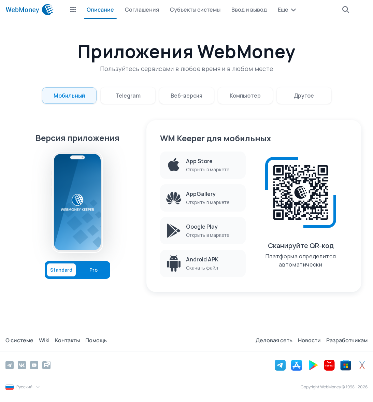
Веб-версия (186, 95)
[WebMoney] (29, 9)
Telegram (128, 95)
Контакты (67, 340)
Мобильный (69, 95)
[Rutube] (46, 365)
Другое (304, 95)
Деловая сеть (274, 340)
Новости (309, 340)
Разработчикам (347, 340)
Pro (93, 270)
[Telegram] (9, 365)
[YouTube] (34, 365)
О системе (19, 340)
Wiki (44, 340)
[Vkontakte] (22, 365)
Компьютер (245, 95)
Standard (61, 270)
